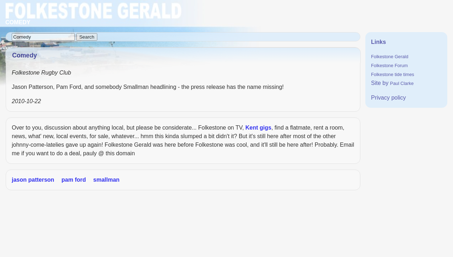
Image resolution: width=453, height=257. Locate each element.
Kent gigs (259, 128)
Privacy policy (388, 98)
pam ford (74, 180)
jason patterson (33, 180)
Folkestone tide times (392, 74)
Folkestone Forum (389, 65)
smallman (106, 180)
